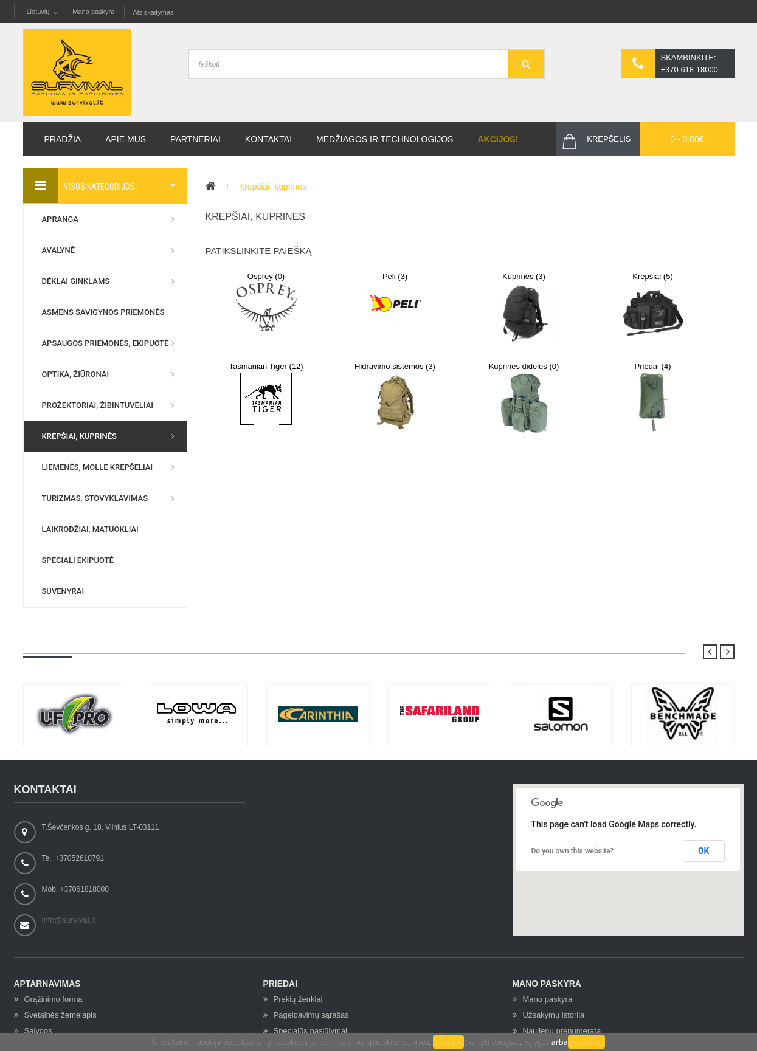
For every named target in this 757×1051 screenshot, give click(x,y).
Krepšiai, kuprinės (272, 186)
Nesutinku (587, 1042)
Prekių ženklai (298, 999)
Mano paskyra (93, 11)
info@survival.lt (68, 920)
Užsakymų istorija (554, 1014)
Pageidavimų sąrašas (311, 1014)
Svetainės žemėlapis (60, 1014)
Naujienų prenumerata (562, 1030)
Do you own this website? (572, 851)
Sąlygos (537, 1042)
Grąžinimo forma (53, 999)
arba (559, 1041)
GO (526, 64)
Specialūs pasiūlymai (310, 1030)
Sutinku (448, 1042)
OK (704, 851)
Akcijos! (497, 139)
